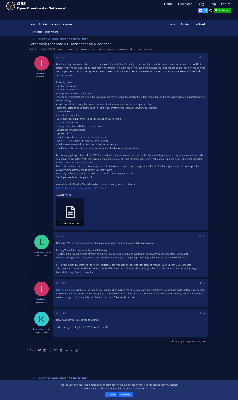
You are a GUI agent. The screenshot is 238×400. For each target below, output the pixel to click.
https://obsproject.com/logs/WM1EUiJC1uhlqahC (81, 188)
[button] (59, 24)
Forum (225, 4)
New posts (37, 31)
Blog (201, 4)
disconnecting (81, 49)
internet (93, 49)
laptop (109, 49)
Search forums (51, 31)
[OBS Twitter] (205, 10)
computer (69, 49)
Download (185, 4)
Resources (68, 24)
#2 (204, 236)
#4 (204, 313)
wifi (151, 49)
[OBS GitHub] (211, 10)
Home (168, 4)
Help (212, 4)
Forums (43, 23)
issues (102, 49)
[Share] (200, 57)
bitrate (59, 49)
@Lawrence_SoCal (65, 289)
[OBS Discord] (200, 10)
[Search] (200, 24)
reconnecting (141, 49)
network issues (121, 49)
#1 (204, 57)
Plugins (54, 24)
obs (131, 49)
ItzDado (35, 49)
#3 (204, 283)
